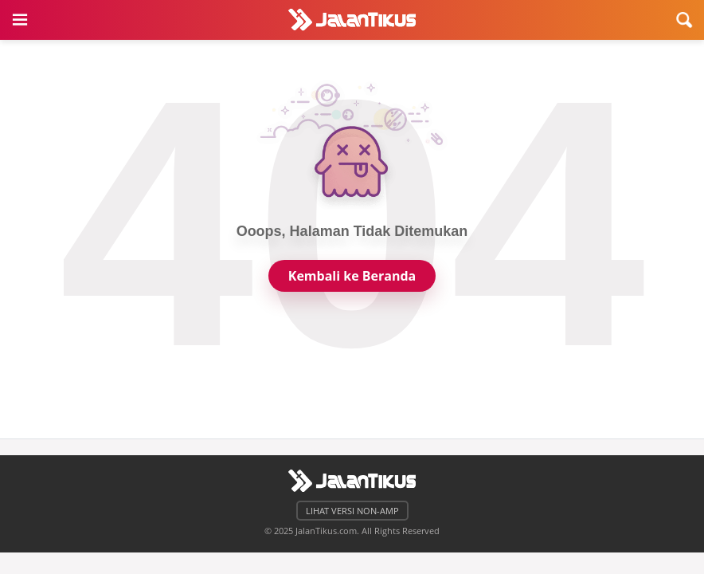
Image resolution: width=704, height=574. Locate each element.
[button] (20, 20)
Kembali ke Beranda (352, 276)
